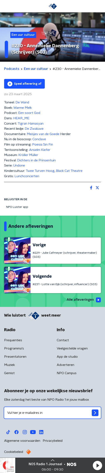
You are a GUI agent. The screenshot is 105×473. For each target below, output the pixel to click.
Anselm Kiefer (39, 149)
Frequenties (13, 340)
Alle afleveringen (84, 299)
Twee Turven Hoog (40, 170)
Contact (63, 340)
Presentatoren (15, 356)
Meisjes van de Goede (43, 134)
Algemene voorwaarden (22, 440)
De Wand (22, 102)
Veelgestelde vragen (72, 348)
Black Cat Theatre (69, 170)
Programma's (14, 348)
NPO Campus (67, 373)
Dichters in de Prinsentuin (36, 160)
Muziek (9, 365)
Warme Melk (22, 107)
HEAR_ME (21, 118)
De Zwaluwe (34, 128)
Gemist (9, 373)
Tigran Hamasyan (31, 123)
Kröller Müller (28, 155)
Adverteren (65, 365)
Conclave (39, 139)
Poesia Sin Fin (42, 144)
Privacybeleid (53, 440)
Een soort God (29, 112)
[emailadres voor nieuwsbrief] (52, 413)
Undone (19, 165)
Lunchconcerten (26, 176)
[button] (97, 465)
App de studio (67, 356)
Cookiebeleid (13, 451)
